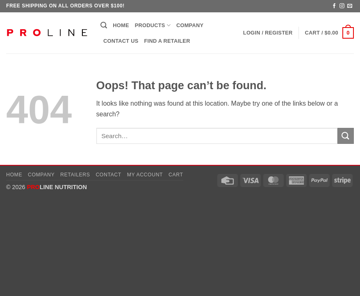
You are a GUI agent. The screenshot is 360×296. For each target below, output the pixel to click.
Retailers (75, 175)
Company (189, 25)
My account (145, 175)
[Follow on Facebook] (334, 6)
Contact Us (121, 41)
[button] (103, 25)
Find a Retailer (167, 41)
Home (121, 25)
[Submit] (345, 136)
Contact (108, 175)
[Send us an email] (349, 6)
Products (153, 25)
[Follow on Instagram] (341, 6)
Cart (176, 175)
